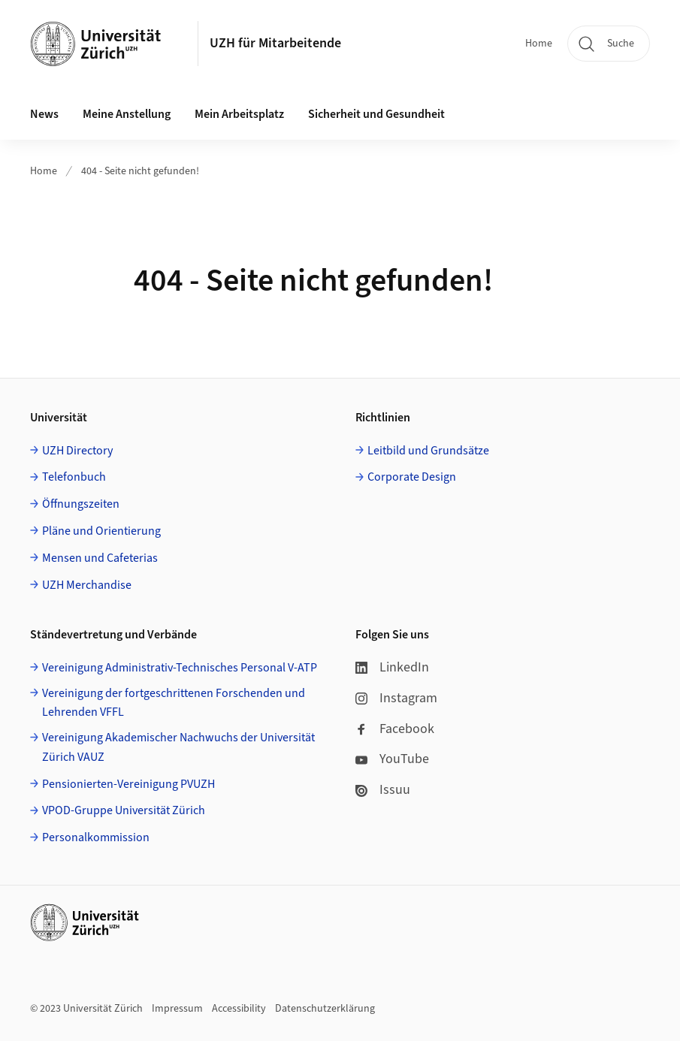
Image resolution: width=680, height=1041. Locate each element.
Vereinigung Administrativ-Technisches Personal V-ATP (179, 667)
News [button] (44, 114)
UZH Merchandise (86, 585)
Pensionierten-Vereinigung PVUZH (128, 784)
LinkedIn (392, 667)
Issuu (382, 789)
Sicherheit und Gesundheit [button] (376, 114)
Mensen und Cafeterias (100, 558)
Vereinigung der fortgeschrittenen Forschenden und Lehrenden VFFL (173, 703)
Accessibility (239, 1008)
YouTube (392, 759)
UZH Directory (77, 450)
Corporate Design (411, 477)
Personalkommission (96, 837)
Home (538, 43)
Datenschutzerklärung (325, 1008)
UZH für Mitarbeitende (275, 43)
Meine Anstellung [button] (127, 114)
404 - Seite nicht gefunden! (140, 171)
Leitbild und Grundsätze (428, 450)
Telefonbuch (74, 477)
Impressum (177, 1008)
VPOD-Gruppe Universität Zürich (123, 810)
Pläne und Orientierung (101, 531)
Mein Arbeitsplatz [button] (239, 114)
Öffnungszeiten (80, 504)
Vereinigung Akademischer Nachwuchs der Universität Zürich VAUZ (178, 747)
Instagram (396, 698)
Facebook (394, 729)
